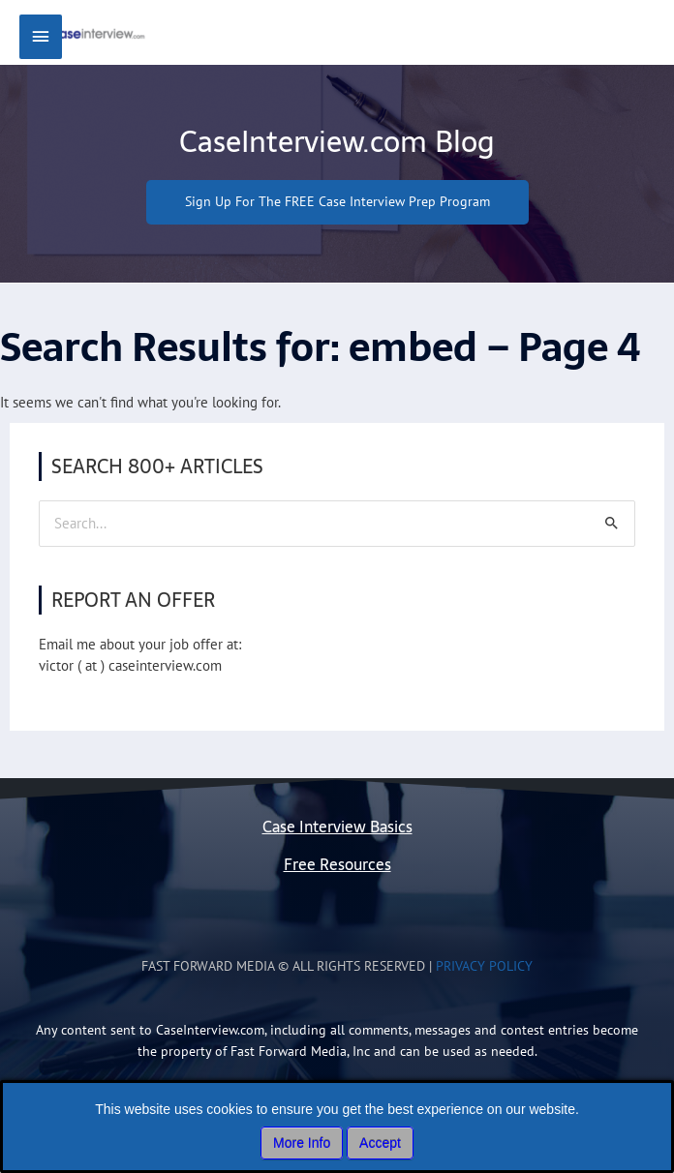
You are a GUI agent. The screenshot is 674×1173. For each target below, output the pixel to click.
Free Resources (337, 883)
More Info (301, 1143)
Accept (380, 1143)
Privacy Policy (484, 984)
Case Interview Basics (337, 845)
